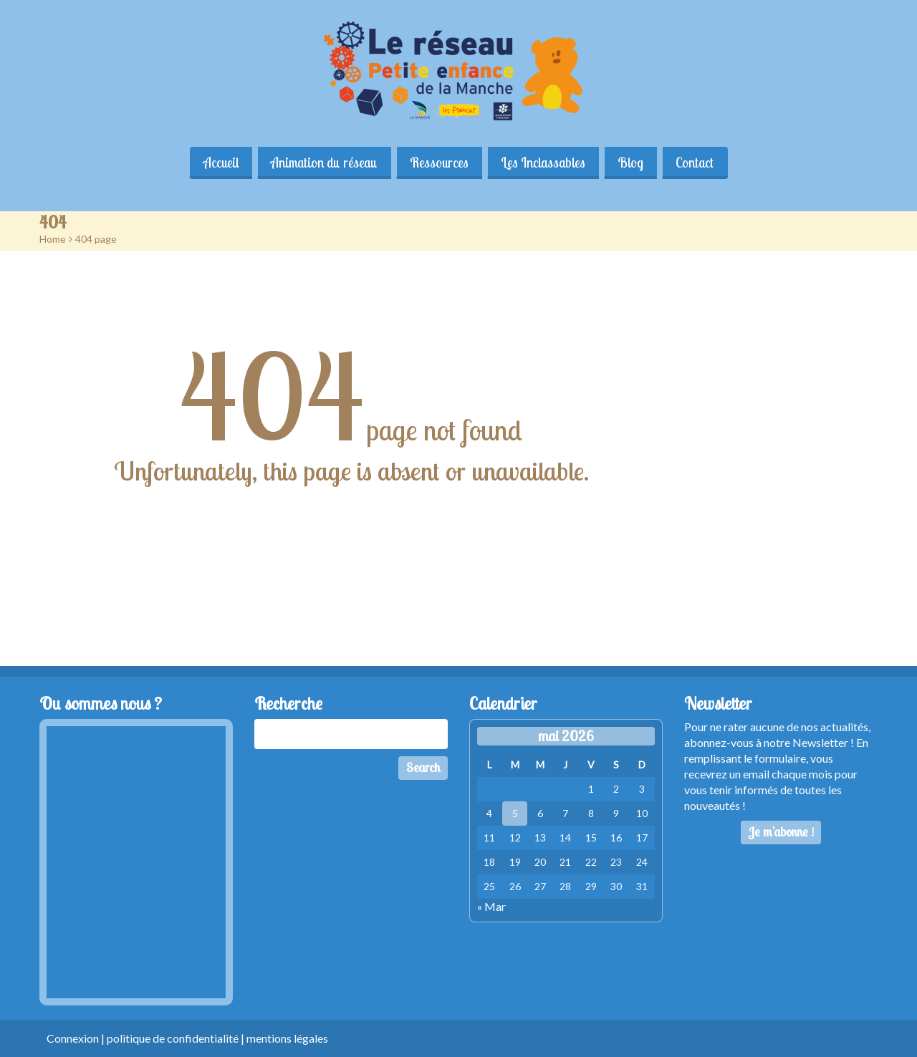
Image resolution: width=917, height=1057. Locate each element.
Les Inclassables (543, 162)
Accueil (219, 162)
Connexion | (77, 1038)
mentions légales (287, 1038)
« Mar (491, 906)
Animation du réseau (323, 162)
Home (52, 239)
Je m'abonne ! (781, 832)
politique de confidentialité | (176, 1038)
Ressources (439, 162)
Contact (697, 162)
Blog (632, 162)
